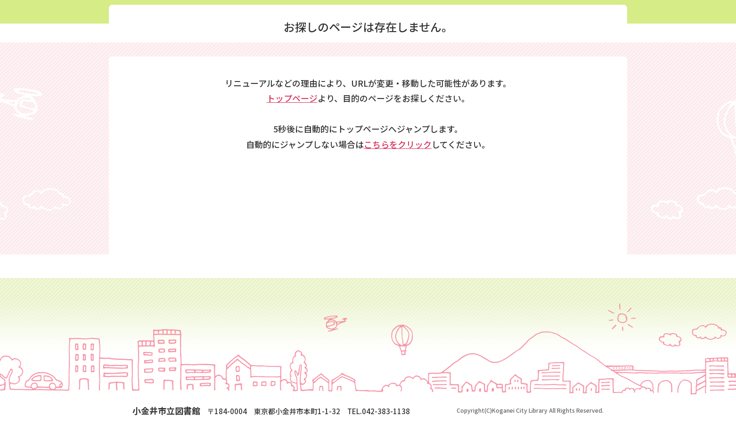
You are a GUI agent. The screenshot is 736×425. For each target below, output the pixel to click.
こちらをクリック (398, 144)
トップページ (292, 98)
